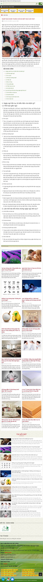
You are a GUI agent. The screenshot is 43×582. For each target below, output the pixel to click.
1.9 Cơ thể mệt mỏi (10, 88)
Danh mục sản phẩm (8, 6)
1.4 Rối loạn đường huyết (11, 77)
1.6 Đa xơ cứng (9, 81)
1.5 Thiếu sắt (8, 79)
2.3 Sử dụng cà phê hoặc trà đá (12, 96)
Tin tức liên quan (4, 246)
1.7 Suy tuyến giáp (10, 84)
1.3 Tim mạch (9, 75)
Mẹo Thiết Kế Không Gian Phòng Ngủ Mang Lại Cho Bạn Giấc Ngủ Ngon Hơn (11, 361)
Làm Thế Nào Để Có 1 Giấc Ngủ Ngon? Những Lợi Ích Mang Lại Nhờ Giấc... (31, 300)
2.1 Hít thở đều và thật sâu (11, 92)
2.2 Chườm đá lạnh (10, 94)
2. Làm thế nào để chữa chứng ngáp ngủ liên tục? (15, 90)
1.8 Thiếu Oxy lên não (10, 86)
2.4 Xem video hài (9, 98)
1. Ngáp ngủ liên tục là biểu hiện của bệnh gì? (14, 71)
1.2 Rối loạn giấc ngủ (10, 73)
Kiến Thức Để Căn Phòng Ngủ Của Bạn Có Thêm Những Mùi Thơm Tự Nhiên (11, 330)
